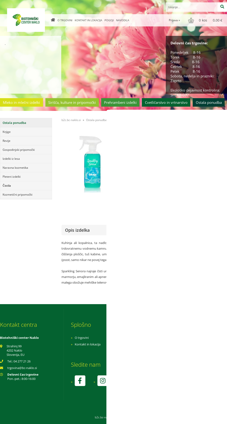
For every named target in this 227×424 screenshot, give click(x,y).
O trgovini (64, 20)
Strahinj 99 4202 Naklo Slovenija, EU (15, 350)
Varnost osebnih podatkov (157, 351)
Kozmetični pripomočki (17, 195)
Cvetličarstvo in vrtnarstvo (166, 102)
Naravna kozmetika (15, 168)
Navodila (122, 20)
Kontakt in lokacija (88, 20)
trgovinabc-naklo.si (22, 368)
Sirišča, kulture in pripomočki (72, 102)
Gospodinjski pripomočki (19, 150)
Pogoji (109, 20)
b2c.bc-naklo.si (71, 120)
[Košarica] (206, 20)
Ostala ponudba (209, 102)
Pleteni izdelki (12, 177)
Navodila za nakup (151, 338)
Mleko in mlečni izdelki (21, 102)
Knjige (7, 132)
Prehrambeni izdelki (120, 102)
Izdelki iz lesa (11, 159)
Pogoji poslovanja (150, 344)
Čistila (7, 186)
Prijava (174, 20)
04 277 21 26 (22, 361)
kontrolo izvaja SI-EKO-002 (156, 384)
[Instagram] (103, 380)
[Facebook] (80, 380)
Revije (6, 141)
